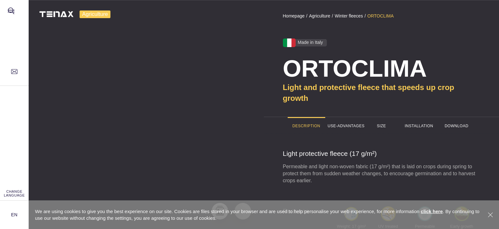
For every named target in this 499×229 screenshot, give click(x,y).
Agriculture (95, 14)
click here (432, 211)
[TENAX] (52, 14)
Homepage (294, 15)
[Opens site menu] (14, 14)
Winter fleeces (349, 15)
